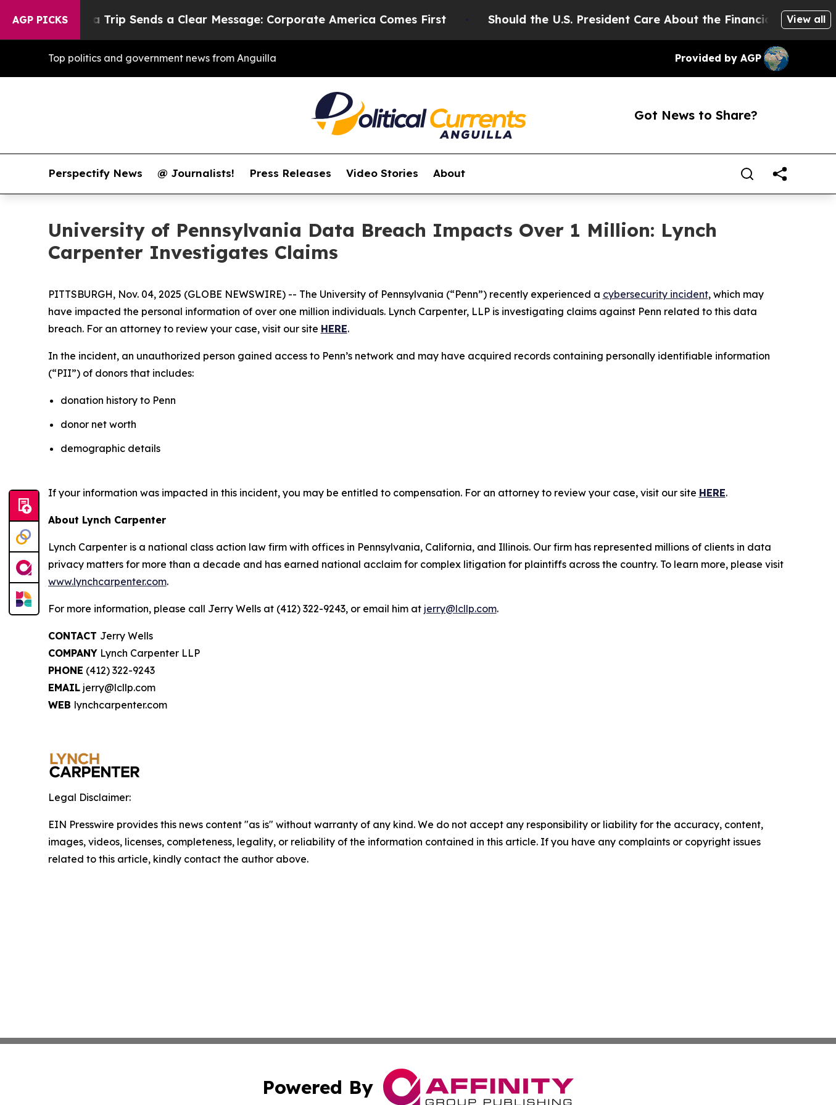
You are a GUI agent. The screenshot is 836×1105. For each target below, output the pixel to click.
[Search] (747, 174)
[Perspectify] (24, 537)
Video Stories (382, 173)
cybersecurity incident (655, 294)
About (449, 173)
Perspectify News (95, 173)
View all (806, 19)
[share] (779, 174)
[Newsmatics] (24, 598)
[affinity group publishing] (24, 567)
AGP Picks (40, 20)
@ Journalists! (195, 173)
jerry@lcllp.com (460, 608)
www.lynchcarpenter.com (107, 581)
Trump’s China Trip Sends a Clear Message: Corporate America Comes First (241, 19)
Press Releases (290, 173)
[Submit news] (24, 506)
